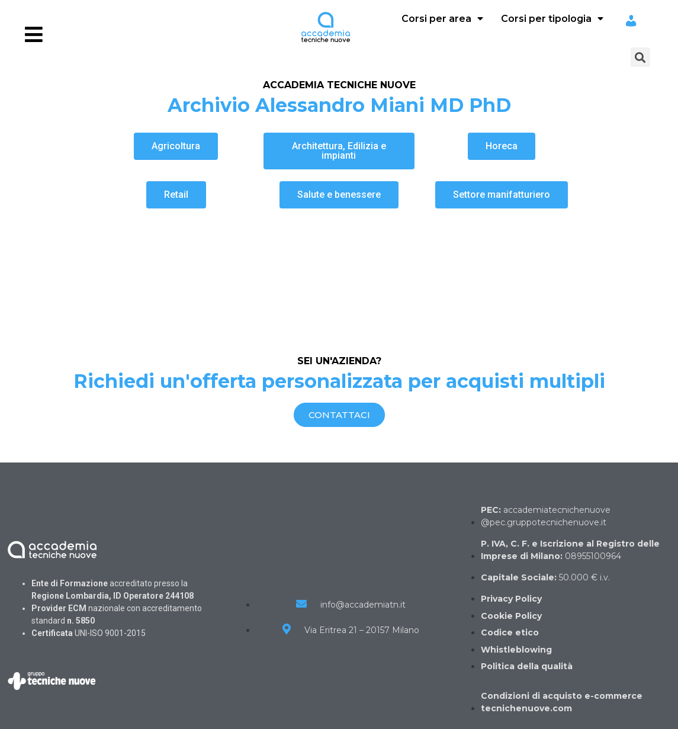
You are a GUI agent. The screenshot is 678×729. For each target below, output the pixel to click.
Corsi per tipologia (552, 19)
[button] (176, 146)
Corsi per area (442, 19)
